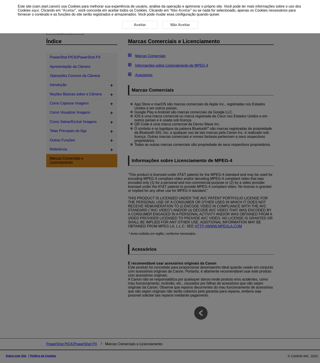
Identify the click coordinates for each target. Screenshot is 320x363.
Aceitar (69, 10)
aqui (35, 10)
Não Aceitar (180, 10)
